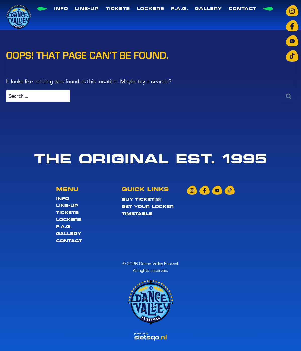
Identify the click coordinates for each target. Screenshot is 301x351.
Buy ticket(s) (142, 199)
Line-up (87, 8)
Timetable (137, 213)
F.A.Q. (179, 8)
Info (61, 8)
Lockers (150, 8)
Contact (242, 8)
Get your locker (148, 206)
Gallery (208, 8)
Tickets (118, 8)
